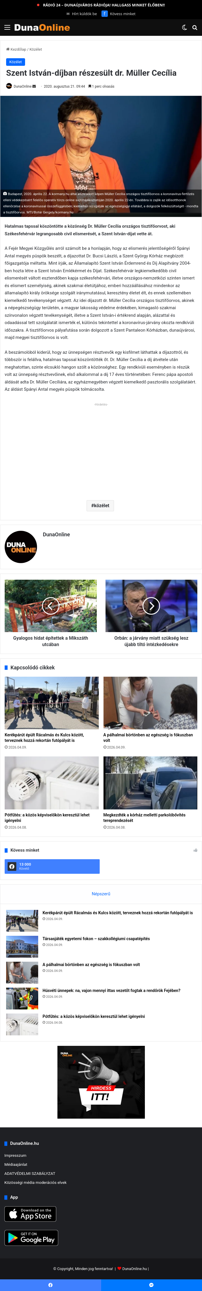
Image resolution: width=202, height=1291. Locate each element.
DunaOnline (22, 86)
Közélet (35, 49)
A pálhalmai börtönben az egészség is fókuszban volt (91, 964)
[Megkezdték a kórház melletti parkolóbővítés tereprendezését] (150, 782)
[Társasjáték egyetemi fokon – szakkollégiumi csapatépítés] (22, 947)
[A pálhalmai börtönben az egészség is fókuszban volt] (150, 703)
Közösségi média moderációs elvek (35, 1182)
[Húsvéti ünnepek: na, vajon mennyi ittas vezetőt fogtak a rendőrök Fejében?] (22, 998)
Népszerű (101, 893)
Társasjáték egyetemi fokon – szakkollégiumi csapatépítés (96, 938)
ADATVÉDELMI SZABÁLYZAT (29, 1173)
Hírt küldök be (81, 13)
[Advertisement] (101, 449)
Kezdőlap (16, 49)
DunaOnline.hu (134, 1269)
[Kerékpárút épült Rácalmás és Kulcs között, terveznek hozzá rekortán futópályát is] (52, 703)
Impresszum (15, 1155)
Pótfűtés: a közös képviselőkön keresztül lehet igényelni (94, 1016)
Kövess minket (118, 13)
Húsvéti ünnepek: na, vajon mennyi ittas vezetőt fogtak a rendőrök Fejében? (111, 990)
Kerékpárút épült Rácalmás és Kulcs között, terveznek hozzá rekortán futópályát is (118, 912)
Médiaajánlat (15, 1164)
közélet (101, 505)
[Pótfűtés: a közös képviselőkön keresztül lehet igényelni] (52, 782)
